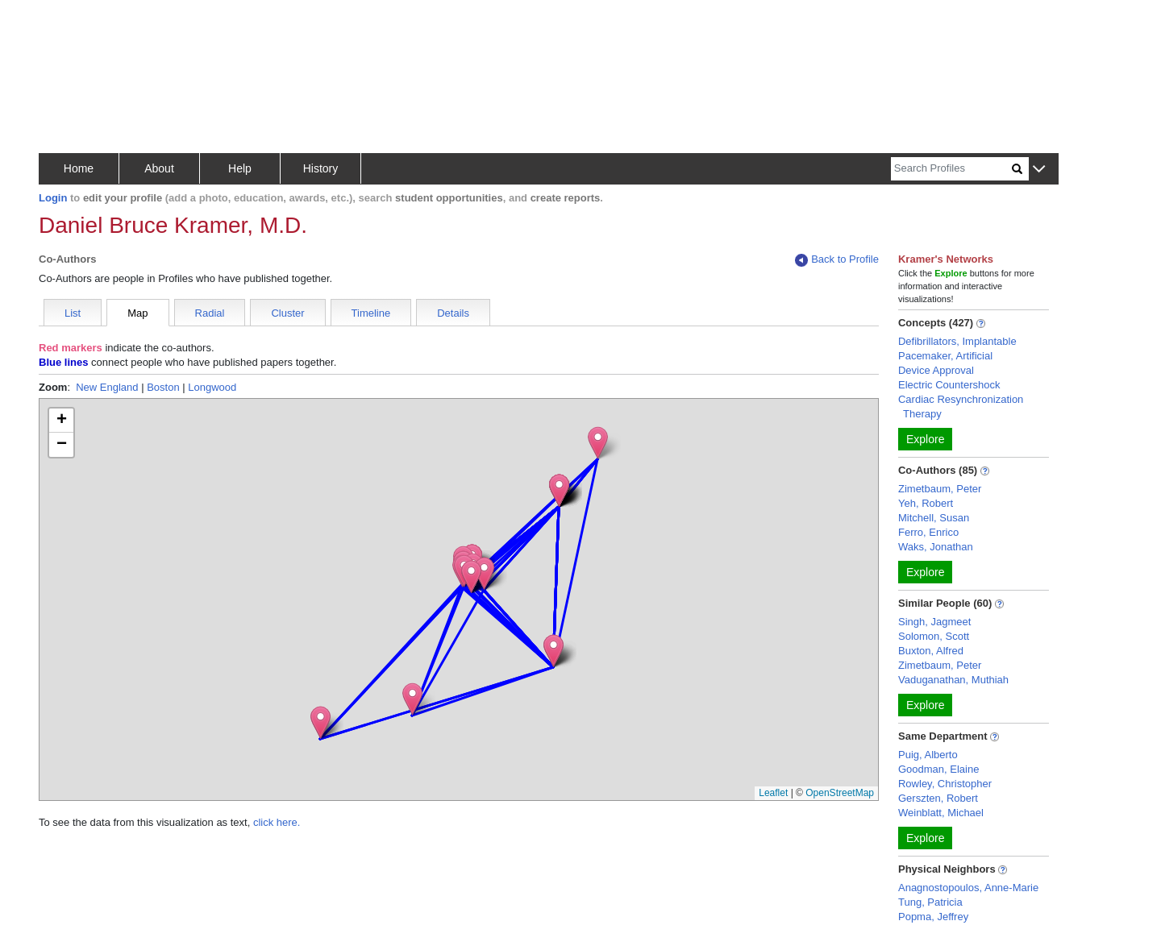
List (72, 313)
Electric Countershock (949, 385)
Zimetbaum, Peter (939, 489)
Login (53, 198)
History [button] (321, 168)
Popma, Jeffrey (933, 917)
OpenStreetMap (839, 793)
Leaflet (773, 793)
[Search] (951, 168)
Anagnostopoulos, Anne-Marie (968, 888)
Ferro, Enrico (928, 532)
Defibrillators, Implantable (957, 341)
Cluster (287, 313)
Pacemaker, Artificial (945, 356)
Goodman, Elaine (938, 769)
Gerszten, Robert (938, 798)
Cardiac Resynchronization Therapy (960, 406)
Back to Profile (837, 260)
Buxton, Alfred (930, 651)
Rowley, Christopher (945, 784)
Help (240, 168)
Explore (925, 439)
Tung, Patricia (930, 902)
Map (137, 313)
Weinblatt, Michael (941, 813)
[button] (1039, 170)
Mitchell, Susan (933, 518)
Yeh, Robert (925, 503)
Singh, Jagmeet (934, 622)
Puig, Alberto (928, 755)
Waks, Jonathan (935, 547)
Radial (210, 313)
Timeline (371, 313)
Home (79, 168)
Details (453, 313)
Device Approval (936, 370)
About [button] (159, 168)
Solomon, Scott (933, 636)
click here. (277, 822)
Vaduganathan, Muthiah (953, 680)
